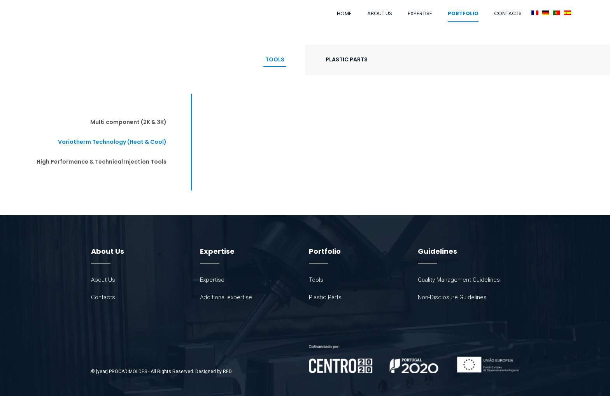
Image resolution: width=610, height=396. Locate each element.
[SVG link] (414, 359)
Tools (274, 59)
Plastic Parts (347, 59)
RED (227, 371)
